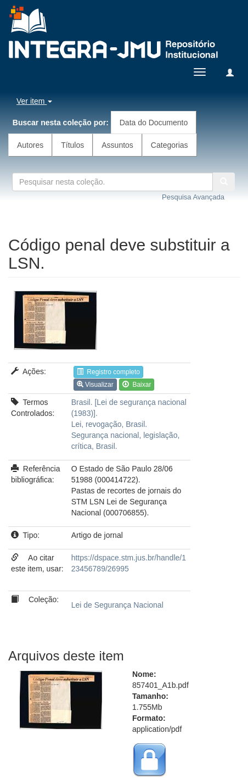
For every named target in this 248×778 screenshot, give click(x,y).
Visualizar (95, 384)
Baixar (136, 384)
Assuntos (117, 145)
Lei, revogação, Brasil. (109, 424)
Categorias (169, 145)
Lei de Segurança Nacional (117, 605)
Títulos (72, 145)
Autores (30, 145)
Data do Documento (154, 122)
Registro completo (108, 372)
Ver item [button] (34, 101)
